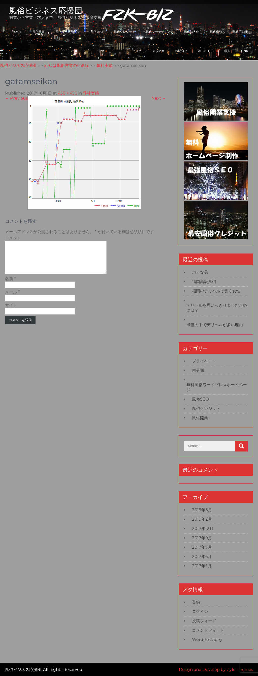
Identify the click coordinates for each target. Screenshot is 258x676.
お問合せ (181, 51)
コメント (13, 238)
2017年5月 (202, 566)
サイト (11, 311)
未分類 (198, 370)
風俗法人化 (191, 32)
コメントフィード (208, 630)
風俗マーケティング (159, 32)
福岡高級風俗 (204, 281)
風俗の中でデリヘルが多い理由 (214, 324)
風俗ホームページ (67, 32)
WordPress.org (207, 639)
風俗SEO (96, 32)
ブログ (136, 51)
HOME (17, 32)
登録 (196, 602)
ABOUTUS (205, 51)
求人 (227, 51)
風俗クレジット (124, 32)
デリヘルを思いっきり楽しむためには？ (216, 308)
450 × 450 (67, 93)
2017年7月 (202, 547)
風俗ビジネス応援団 (45, 10)
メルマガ (158, 51)
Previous (16, 98)
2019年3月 (202, 510)
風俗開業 (39, 32)
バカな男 (200, 272)
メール (12, 298)
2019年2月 (202, 519)
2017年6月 (202, 556)
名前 (10, 285)
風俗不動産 (240, 32)
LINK (244, 51)
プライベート (204, 361)
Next (158, 98)
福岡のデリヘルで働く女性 (216, 291)
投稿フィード (204, 620)
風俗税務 (216, 32)
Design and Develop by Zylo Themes (216, 669)
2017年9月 (202, 538)
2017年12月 (202, 528)
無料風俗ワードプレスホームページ (216, 387)
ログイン (200, 611)
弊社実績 (91, 93)
